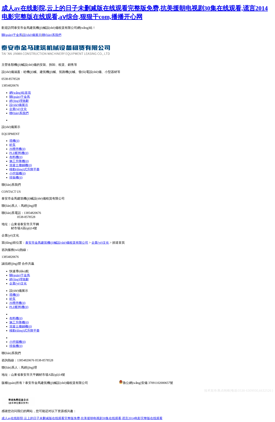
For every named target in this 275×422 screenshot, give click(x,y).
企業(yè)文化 (18, 109)
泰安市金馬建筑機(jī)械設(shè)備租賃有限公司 (56, 242)
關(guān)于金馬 (12, 35)
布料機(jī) (16, 157)
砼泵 (12, 144)
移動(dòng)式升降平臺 (24, 169)
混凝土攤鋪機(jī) (20, 165)
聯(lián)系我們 (51, 35)
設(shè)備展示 (32, 35)
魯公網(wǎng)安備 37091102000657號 (146, 382)
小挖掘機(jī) (17, 173)
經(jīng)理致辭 (19, 100)
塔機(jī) (14, 140)
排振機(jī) (16, 177)
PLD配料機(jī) (18, 153)
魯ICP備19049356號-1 (103, 382)
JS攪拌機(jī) (17, 149)
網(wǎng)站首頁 (20, 92)
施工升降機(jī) (19, 161)
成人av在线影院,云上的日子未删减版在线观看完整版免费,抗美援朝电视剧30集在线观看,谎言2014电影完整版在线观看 (82, 418)
